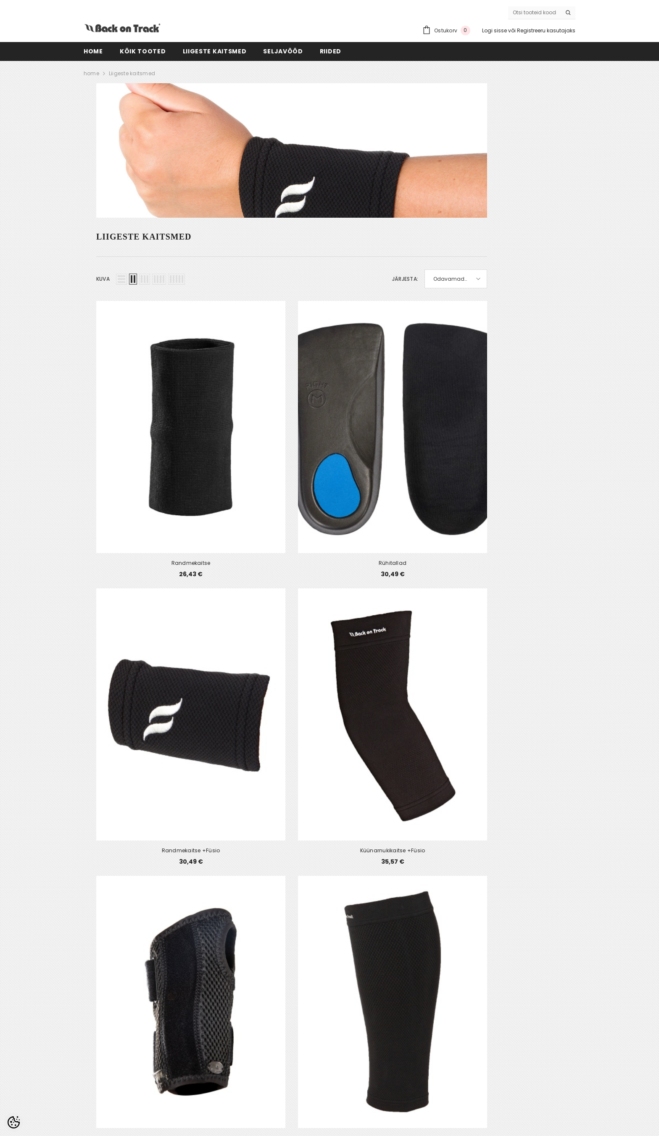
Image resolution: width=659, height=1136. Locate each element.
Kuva (103, 278)
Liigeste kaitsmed (132, 73)
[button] (121, 279)
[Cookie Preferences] (13, 1122)
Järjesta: (405, 278)
